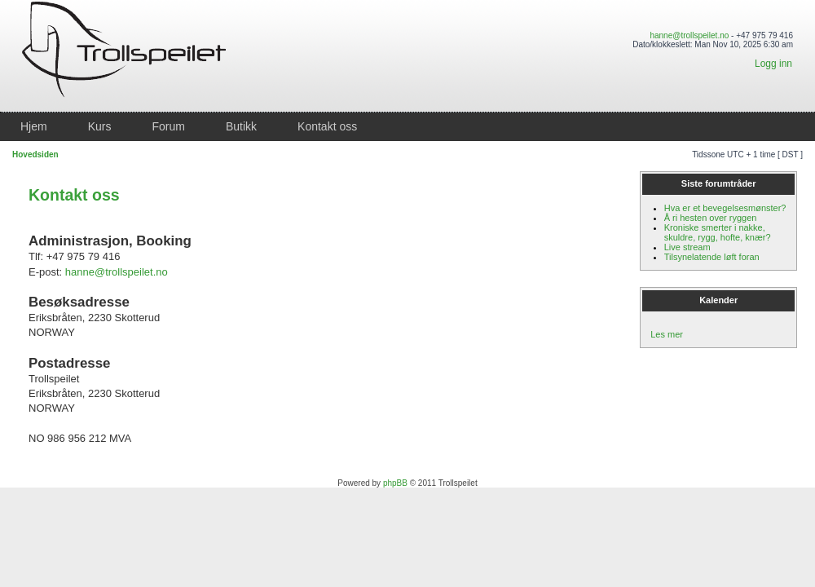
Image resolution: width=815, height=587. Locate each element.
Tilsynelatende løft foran (712, 257)
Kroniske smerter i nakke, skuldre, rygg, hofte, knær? (717, 232)
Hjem (33, 126)
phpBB (395, 483)
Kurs (100, 126)
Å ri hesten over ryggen (710, 218)
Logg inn (773, 63)
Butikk (241, 126)
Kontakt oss (327, 126)
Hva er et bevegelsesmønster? (725, 208)
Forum (168, 126)
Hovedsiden (35, 154)
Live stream (687, 247)
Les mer (666, 334)
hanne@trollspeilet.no (689, 35)
